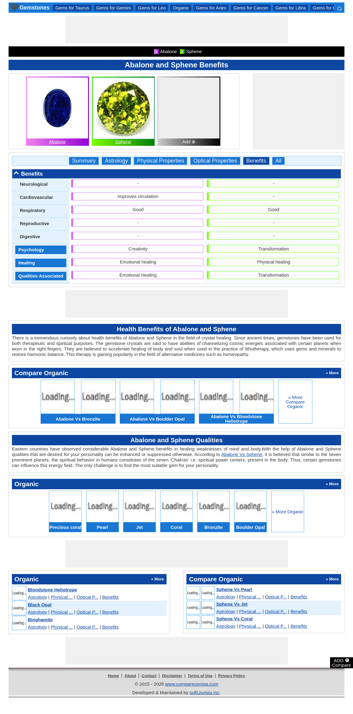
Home (113, 675)
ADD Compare (341, 662)
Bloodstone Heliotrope (52, 589)
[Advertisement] (176, 29)
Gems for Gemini (113, 7)
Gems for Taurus (72, 7)
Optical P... (87, 597)
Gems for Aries (211, 7)
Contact (149, 675)
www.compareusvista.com (191, 684)
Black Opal (40, 604)
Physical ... (62, 597)
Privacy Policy (231, 675)
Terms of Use (200, 675)
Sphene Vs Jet (232, 604)
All (278, 161)
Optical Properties (215, 161)
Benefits (256, 161)
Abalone (57, 141)
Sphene (123, 141)
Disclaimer (172, 675)
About (130, 675)
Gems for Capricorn (333, 7)
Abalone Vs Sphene (241, 454)
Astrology (116, 161)
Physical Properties (160, 161)
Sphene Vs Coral (234, 618)
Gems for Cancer (250, 7)
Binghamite (40, 619)
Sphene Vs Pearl (234, 589)
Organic (181, 7)
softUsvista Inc (204, 692)
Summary (84, 161)
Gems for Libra (290, 7)
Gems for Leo (152, 7)
